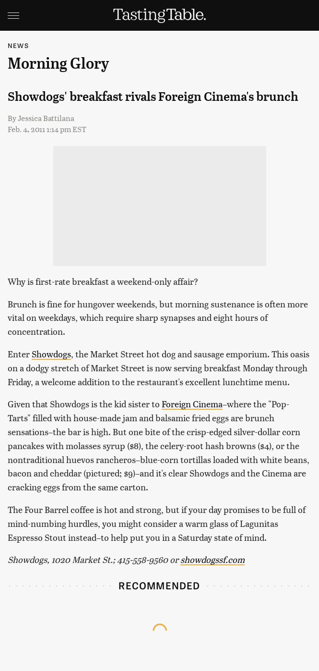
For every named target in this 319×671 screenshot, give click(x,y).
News (18, 45)
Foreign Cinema (192, 404)
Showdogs (51, 354)
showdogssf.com (212, 559)
